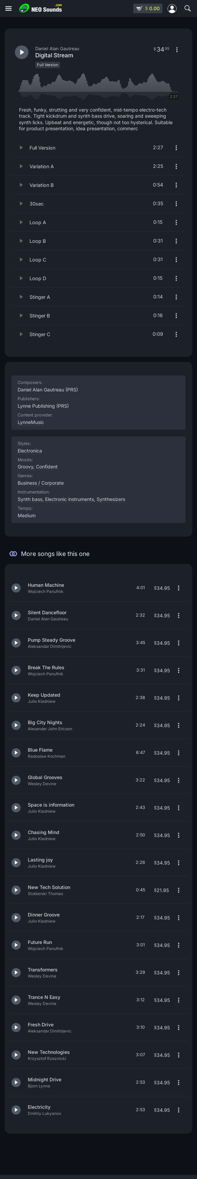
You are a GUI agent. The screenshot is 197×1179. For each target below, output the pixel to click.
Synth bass (30, 499)
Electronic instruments (69, 499)
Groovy (25, 466)
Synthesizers (111, 499)
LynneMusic (31, 422)
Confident (47, 466)
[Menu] (8, 8)
